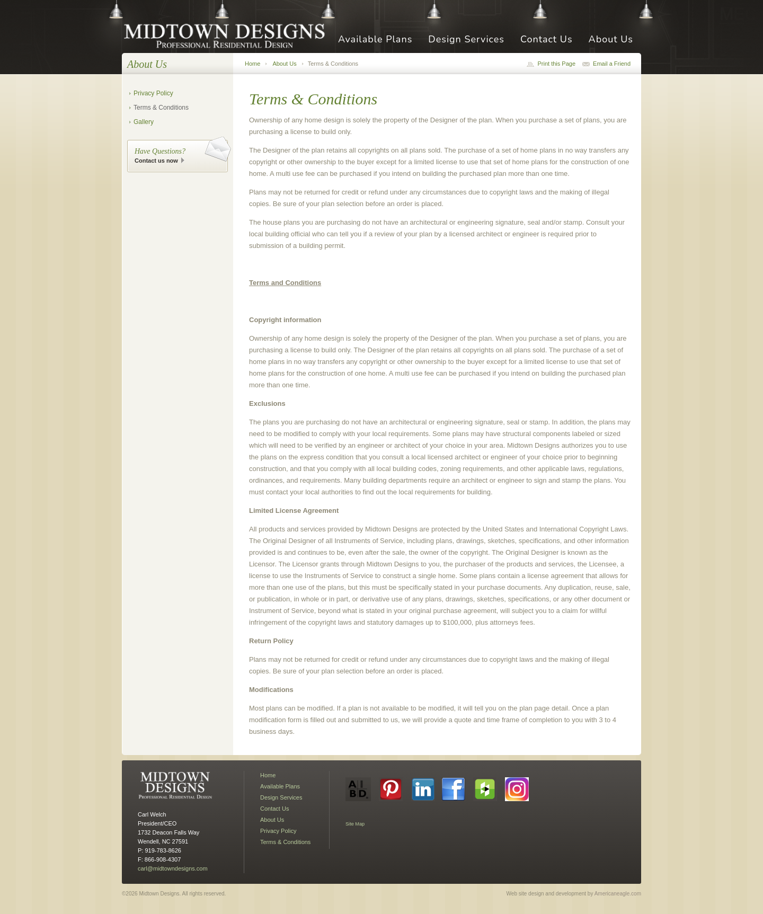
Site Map (355, 824)
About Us (611, 40)
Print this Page (556, 63)
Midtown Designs (228, 35)
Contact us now (156, 160)
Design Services (466, 40)
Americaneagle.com (618, 894)
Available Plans (375, 40)
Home (252, 63)
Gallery (144, 122)
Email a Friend (612, 63)
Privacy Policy (153, 93)
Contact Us (546, 40)
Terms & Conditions (161, 107)
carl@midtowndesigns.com (173, 868)
